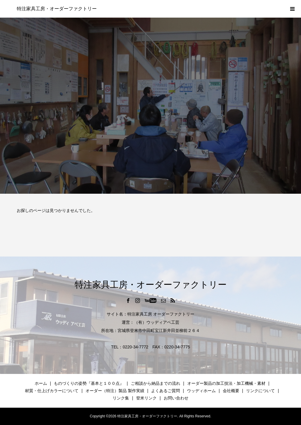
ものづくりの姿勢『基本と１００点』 (89, 383)
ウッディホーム (201, 390)
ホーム (41, 383)
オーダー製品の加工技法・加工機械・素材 (226, 383)
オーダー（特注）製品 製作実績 (115, 390)
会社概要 (231, 390)
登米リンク (146, 398)
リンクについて (260, 390)
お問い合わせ (176, 398)
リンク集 (121, 398)
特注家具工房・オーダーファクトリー (57, 8)
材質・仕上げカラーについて (51, 390)
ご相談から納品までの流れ (155, 383)
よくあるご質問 (165, 390)
